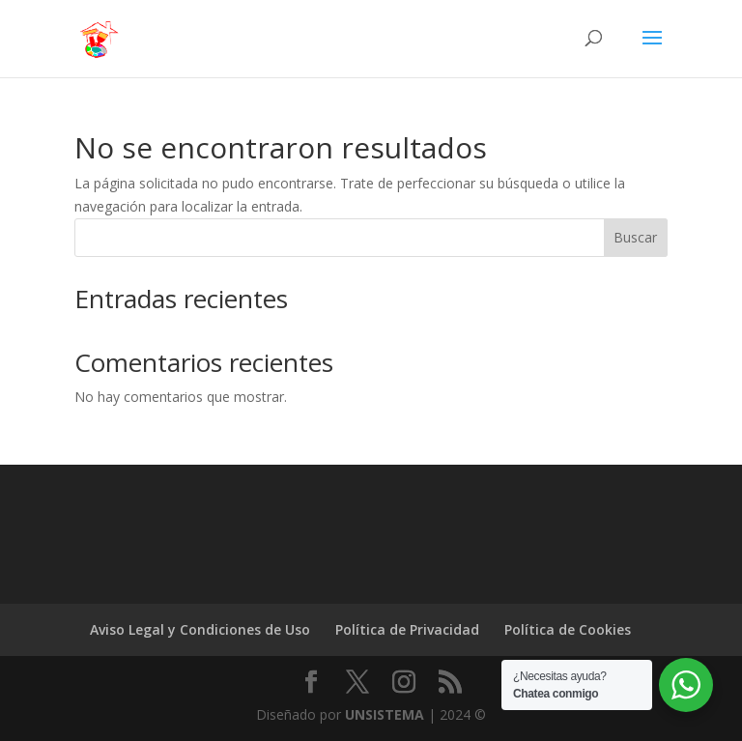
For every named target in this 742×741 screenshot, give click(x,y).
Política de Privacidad (407, 629)
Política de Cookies (567, 629)
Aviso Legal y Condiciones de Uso (200, 629)
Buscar (635, 237)
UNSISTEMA (384, 714)
